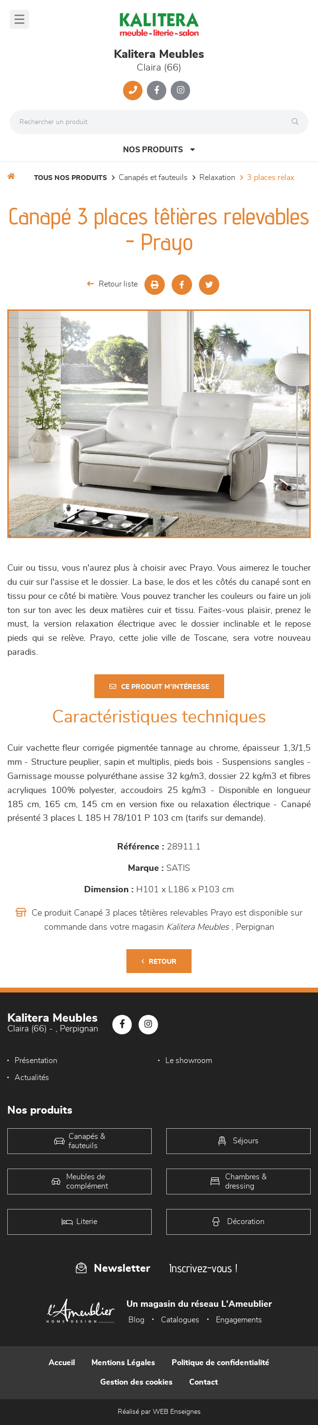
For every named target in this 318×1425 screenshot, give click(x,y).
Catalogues (180, 1320)
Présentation (36, 1060)
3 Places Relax (270, 177)
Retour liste (112, 284)
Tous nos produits (70, 178)
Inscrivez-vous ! (203, 1268)
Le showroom (188, 1060)
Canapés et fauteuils (153, 177)
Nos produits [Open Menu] (159, 149)
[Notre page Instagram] (180, 90)
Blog (136, 1320)
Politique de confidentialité (220, 1363)
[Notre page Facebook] (156, 90)
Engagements (239, 1320)
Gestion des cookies (136, 1382)
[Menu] (19, 19)
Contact (203, 1382)
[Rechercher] (297, 122)
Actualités (32, 1078)
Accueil (62, 1363)
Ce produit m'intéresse (159, 686)
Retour (159, 961)
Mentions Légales (123, 1363)
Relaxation (217, 177)
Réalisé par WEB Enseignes (159, 1411)
